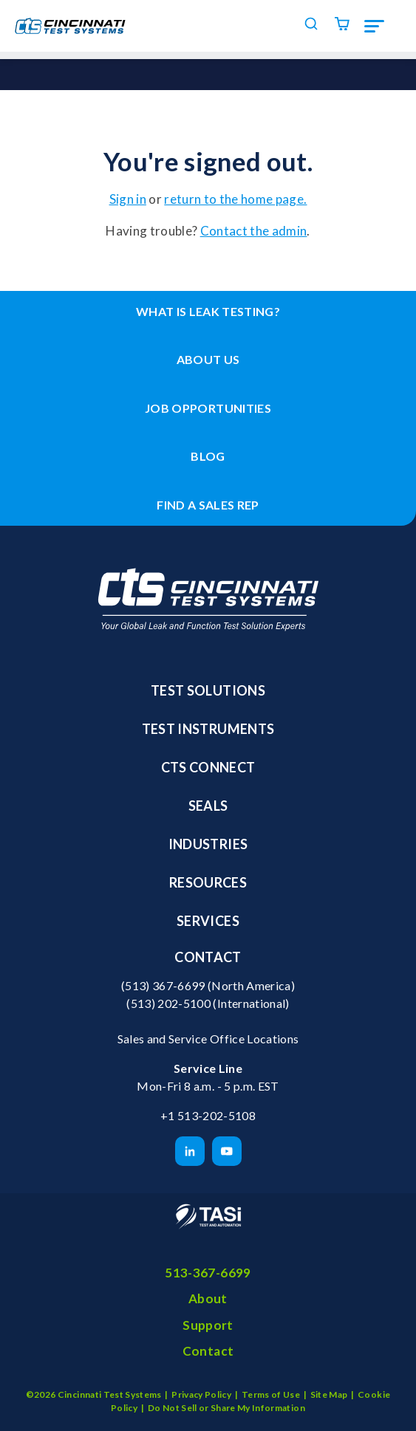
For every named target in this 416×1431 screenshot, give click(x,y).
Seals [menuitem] (208, 805)
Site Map (329, 1394)
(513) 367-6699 (163, 985)
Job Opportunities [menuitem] (208, 408)
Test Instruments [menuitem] (208, 729)
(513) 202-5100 (168, 1003)
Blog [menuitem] (208, 456)
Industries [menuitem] (208, 844)
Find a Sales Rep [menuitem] (208, 505)
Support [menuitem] (208, 1325)
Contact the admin (253, 230)
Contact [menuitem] (208, 1351)
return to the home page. (235, 199)
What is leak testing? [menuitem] (208, 311)
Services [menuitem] (208, 921)
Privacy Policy (201, 1394)
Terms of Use (271, 1394)
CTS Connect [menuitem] (208, 767)
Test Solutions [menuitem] (208, 690)
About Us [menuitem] (208, 359)
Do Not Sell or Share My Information (226, 1407)
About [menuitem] (208, 1298)
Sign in (127, 199)
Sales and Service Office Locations (208, 1039)
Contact (207, 957)
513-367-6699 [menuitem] (207, 1272)
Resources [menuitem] (208, 882)
